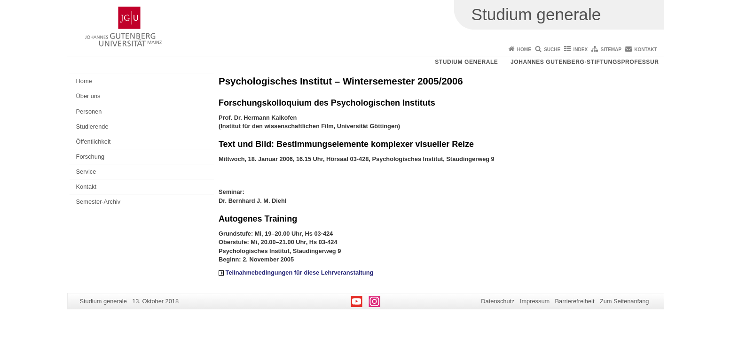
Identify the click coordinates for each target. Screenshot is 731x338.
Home (524, 49)
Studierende (92, 126)
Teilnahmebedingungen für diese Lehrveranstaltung (300, 272)
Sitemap (611, 49)
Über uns (88, 96)
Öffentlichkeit (93, 141)
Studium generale (466, 62)
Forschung (90, 156)
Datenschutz (497, 301)
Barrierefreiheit (575, 301)
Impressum (535, 301)
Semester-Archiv (98, 201)
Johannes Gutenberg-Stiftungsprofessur (585, 62)
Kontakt (645, 49)
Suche (552, 49)
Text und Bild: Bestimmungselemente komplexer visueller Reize (346, 144)
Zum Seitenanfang (624, 301)
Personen (89, 111)
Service (86, 171)
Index (581, 49)
